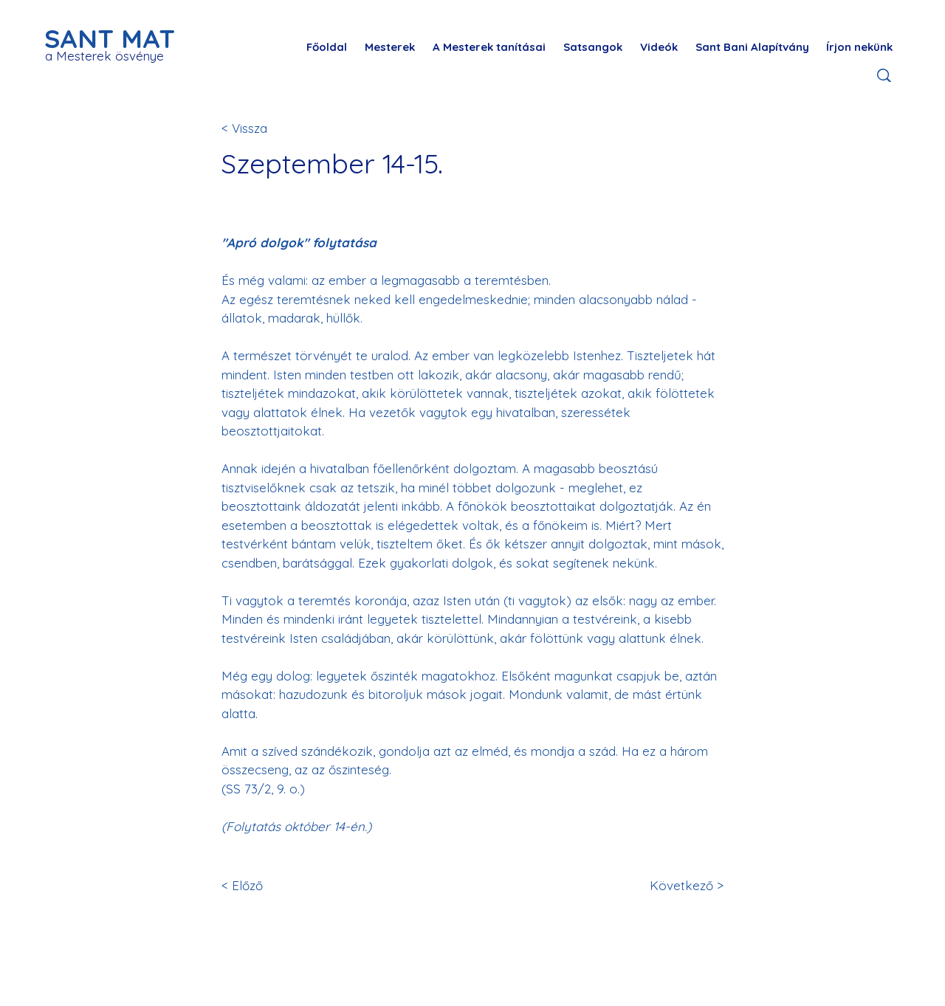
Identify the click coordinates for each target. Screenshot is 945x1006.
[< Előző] (270, 885)
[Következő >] (675, 885)
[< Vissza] (270, 128)
